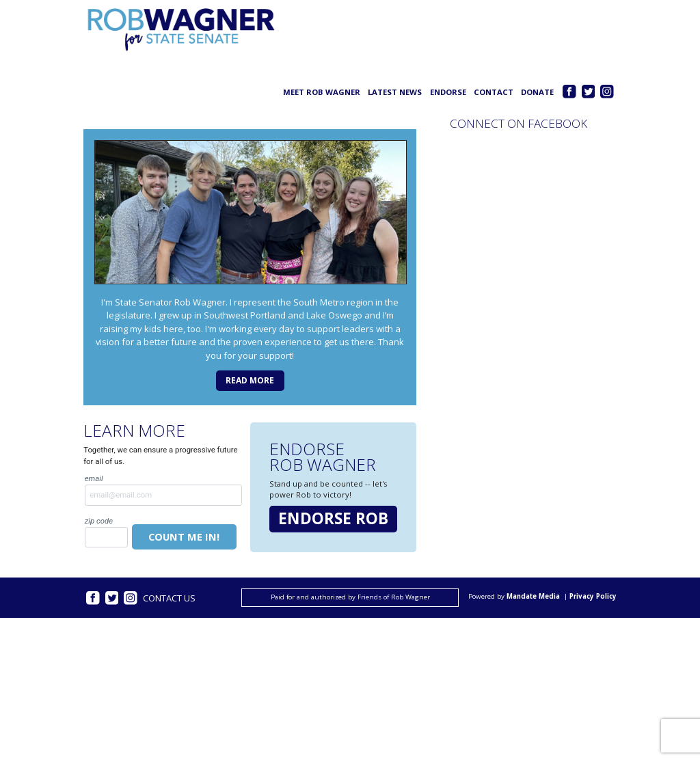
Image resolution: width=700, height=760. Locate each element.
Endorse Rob (333, 518)
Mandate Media (533, 597)
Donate (537, 92)
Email (163, 489)
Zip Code (106, 531)
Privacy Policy (593, 597)
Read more (250, 380)
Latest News (395, 92)
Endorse (448, 92)
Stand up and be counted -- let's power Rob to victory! (328, 489)
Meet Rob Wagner (321, 92)
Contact (493, 92)
